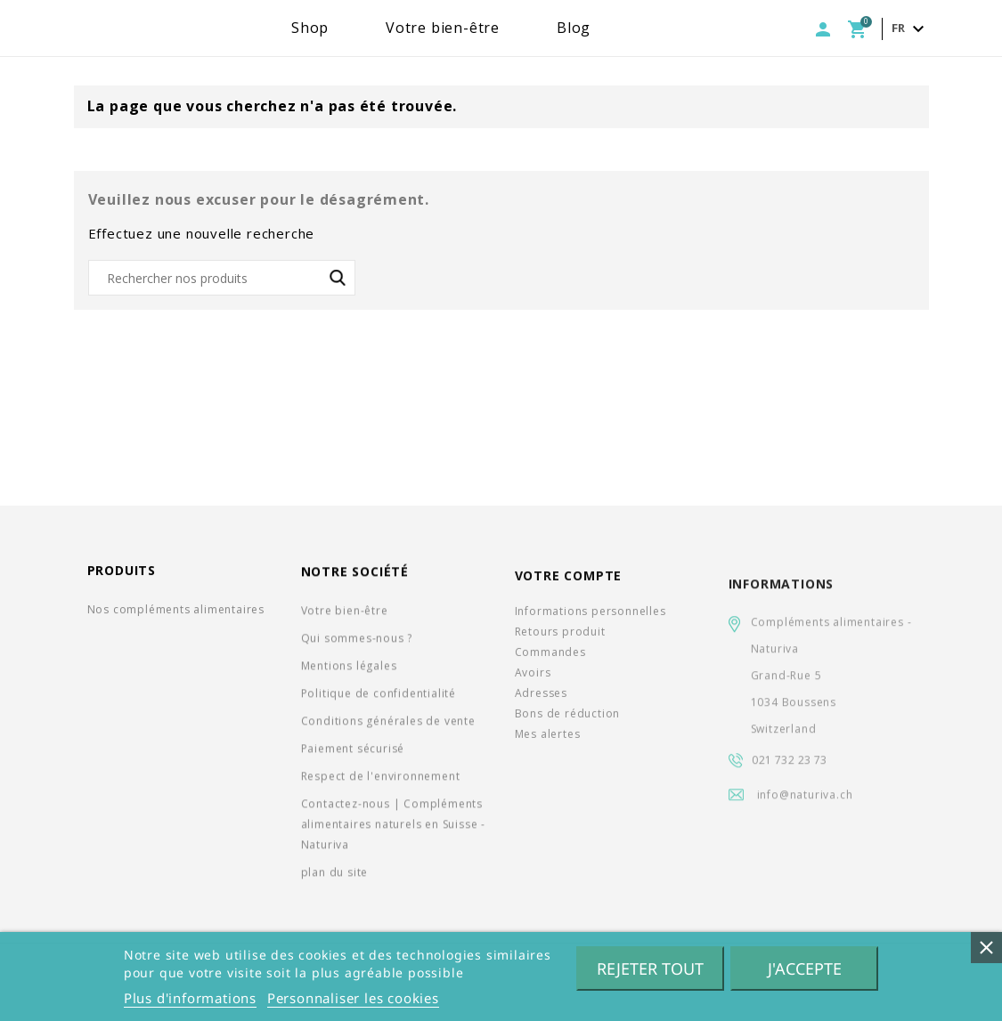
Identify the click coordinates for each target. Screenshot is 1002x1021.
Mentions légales (349, 670)
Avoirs (533, 683)
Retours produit (560, 642)
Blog (630, 27)
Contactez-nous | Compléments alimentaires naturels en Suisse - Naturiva (393, 829)
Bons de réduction (568, 724)
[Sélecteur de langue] (910, 29)
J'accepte (805, 968)
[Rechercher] (221, 278)
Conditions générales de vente (388, 725)
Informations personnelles (590, 621)
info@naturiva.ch (805, 813)
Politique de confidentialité (378, 698)
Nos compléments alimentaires (176, 611)
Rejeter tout (650, 968)
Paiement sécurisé (353, 753)
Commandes (550, 662)
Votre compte (569, 586)
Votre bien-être (499, 27)
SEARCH (337, 278)
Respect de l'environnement (380, 781)
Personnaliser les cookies (353, 998)
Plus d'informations (190, 998)
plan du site (335, 877)
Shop (366, 27)
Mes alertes (548, 744)
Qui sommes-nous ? (357, 643)
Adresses (541, 703)
